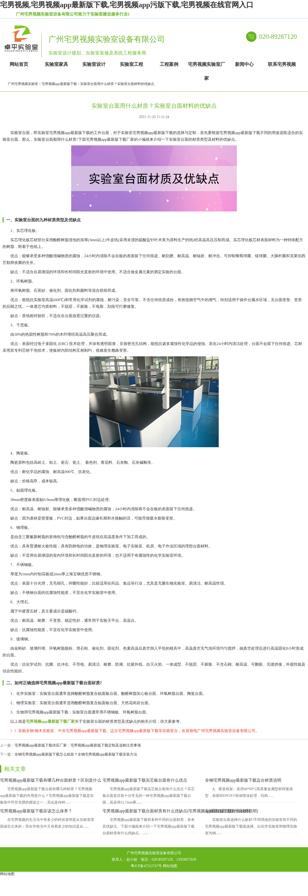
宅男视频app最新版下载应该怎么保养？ (36, 811)
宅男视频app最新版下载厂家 (50, 721)
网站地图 (170, 866)
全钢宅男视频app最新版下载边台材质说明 (243, 780)
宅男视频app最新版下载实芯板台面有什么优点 (144, 780)
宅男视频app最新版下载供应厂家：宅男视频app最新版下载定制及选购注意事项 (77, 745)
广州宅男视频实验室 (23, 84)
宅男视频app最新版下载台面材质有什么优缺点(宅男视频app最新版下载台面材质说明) (180, 811)
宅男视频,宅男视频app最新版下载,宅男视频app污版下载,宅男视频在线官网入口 (126, 5)
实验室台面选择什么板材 (228, 811)
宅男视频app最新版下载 (59, 84)
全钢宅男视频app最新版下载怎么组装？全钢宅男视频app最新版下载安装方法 (75, 754)
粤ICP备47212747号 (146, 866)
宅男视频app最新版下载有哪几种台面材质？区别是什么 (50, 780)
